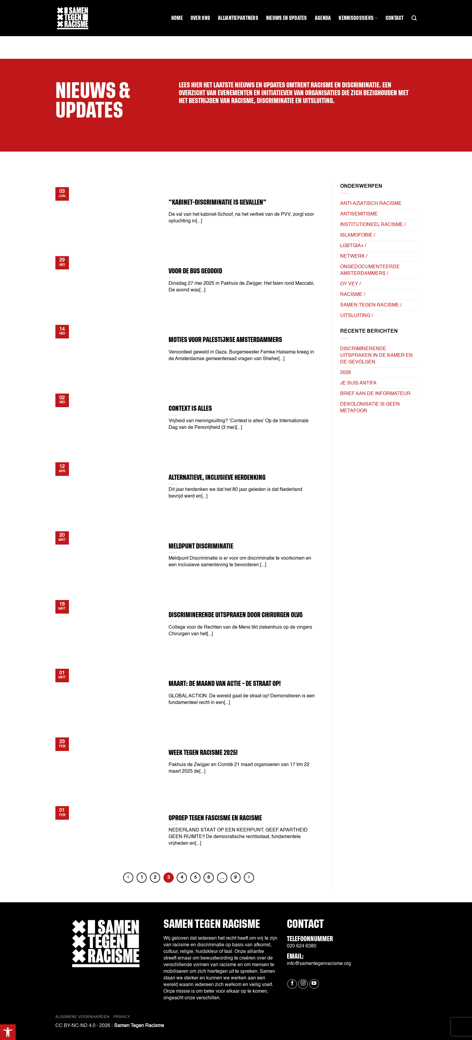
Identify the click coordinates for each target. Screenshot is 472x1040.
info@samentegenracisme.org (319, 963)
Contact (395, 18)
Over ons (200, 18)
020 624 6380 (301, 946)
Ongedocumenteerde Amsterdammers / (370, 270)
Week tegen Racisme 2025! (203, 753)
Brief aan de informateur (375, 393)
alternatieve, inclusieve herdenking (217, 477)
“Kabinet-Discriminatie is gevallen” (217, 202)
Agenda (323, 18)
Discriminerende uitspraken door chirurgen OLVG (236, 615)
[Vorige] (128, 877)
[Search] (414, 18)
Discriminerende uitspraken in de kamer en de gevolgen (376, 356)
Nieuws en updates (286, 18)
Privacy (121, 1017)
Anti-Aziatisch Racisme (371, 203)
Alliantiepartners (238, 18)
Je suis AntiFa (358, 383)
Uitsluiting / (356, 315)
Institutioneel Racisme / (372, 224)
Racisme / (352, 294)
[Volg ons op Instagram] (303, 984)
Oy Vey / (350, 284)
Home (177, 18)
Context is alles (190, 408)
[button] (8, 1032)
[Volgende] (249, 877)
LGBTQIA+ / (353, 246)
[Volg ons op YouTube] (314, 984)
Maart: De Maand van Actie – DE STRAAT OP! (225, 684)
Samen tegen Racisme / (371, 305)
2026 (345, 372)
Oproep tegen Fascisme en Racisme (215, 818)
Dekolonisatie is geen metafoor (370, 407)
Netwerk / (353, 256)
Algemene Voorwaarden (82, 1017)
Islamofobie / (357, 235)
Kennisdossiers (358, 18)
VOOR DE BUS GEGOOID (195, 271)
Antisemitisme (359, 214)
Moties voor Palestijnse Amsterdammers (225, 340)
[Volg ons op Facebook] (292, 984)
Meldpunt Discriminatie (201, 546)
